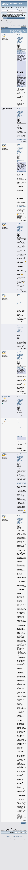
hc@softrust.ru (17, 15)
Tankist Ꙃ (4, 144)
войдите (8, 9)
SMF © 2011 (13, 836)
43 (8, 27)
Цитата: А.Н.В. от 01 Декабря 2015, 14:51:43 (21, 53)
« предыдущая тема (14, 25)
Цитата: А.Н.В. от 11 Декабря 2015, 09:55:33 (21, 368)
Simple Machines (19, 836)
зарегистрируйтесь (16, 9)
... (6, 27)
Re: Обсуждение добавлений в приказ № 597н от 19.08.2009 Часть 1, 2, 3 (20, 39)
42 (7, 27)
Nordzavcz (4, 34)
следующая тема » (23, 25)
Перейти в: (12, 832)
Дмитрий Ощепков (6, 396)
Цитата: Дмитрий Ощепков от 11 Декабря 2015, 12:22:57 (21, 436)
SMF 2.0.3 (8, 836)
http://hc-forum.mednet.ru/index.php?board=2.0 (10, 16)
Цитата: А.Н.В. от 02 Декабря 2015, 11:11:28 (21, 161)
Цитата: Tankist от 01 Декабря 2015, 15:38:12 (21, 51)
